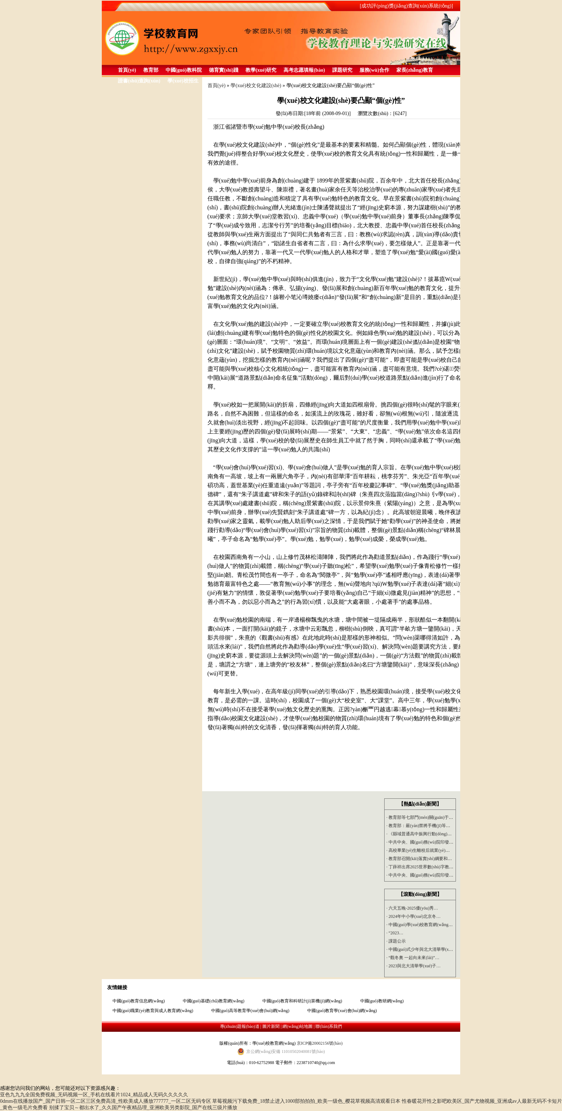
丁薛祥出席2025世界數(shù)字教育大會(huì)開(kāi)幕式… (441, 866)
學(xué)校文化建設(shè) (255, 85)
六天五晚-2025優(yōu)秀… (412, 909)
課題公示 (396, 942)
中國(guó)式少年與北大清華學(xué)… (422, 950)
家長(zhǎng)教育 (414, 70)
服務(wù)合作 (374, 70)
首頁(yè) (127, 70)
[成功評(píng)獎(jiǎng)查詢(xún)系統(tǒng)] (406, 6)
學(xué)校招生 (182, 81)
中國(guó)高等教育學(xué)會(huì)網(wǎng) (250, 1010)
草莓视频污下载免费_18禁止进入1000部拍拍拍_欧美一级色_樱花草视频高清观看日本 (306, 1101)
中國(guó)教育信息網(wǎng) (139, 1000)
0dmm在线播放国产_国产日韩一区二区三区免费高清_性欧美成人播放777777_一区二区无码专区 (105, 1101)
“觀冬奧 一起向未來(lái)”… (412, 959)
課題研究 (342, 70)
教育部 (150, 70)
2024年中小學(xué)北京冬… (413, 917)
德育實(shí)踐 (223, 70)
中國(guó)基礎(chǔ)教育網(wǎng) (213, 1000)
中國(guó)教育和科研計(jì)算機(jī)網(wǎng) (302, 1000)
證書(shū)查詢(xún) (139, 81)
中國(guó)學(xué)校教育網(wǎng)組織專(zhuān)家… (435, 926)
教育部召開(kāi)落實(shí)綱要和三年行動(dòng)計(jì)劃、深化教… (448, 858)
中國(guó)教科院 (184, 70)
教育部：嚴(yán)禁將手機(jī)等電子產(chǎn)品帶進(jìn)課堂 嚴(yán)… (452, 825)
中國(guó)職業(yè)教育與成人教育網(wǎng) (153, 1010)
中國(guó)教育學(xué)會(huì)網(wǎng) (342, 1010)
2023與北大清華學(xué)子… (413, 967)
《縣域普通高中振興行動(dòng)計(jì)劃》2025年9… (435, 833)
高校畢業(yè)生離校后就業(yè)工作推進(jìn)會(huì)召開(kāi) (442, 850)
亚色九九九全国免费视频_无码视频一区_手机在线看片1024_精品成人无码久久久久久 (94, 1094)
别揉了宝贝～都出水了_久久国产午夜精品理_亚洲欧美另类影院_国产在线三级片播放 (143, 1107)
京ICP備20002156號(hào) (320, 1043)
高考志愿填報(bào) (304, 70)
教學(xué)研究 (261, 70)
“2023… (394, 934)
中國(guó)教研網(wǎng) (382, 1000)
